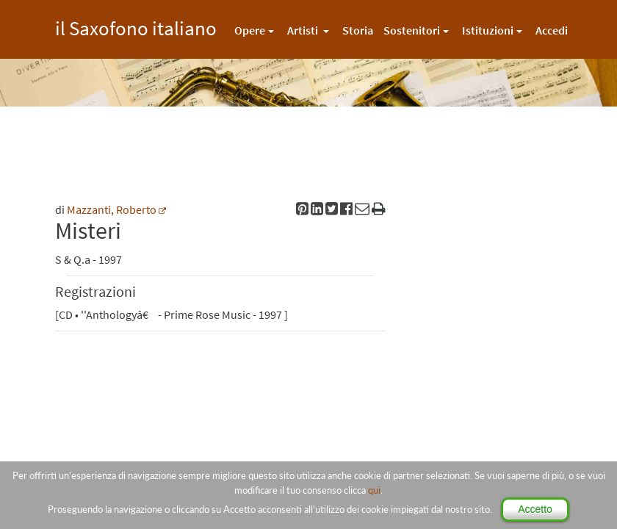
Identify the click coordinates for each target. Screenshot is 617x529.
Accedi (551, 30)
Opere (249, 30)
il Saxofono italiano (136, 26)
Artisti (303, 30)
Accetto (535, 509)
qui (374, 490)
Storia (357, 30)
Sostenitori (411, 30)
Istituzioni (487, 30)
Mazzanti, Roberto (111, 209)
